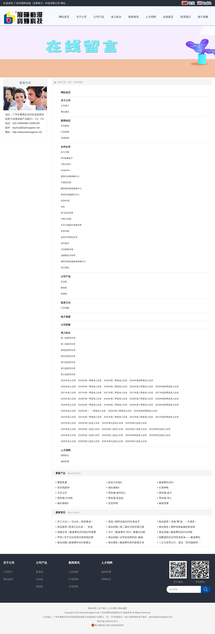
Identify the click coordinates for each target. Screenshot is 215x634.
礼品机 (64, 281)
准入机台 (66, 332)
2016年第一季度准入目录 (90, 386)
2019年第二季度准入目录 (115, 405)
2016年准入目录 (68, 386)
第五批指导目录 (68, 356)
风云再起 (65, 267)
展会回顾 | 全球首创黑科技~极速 (125, 537)
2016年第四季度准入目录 (167, 386)
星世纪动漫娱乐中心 (70, 194)
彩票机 (64, 294)
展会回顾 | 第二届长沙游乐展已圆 (126, 526)
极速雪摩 (164, 503)
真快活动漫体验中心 (70, 176)
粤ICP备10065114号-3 (107, 621)
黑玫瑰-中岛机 (65, 498)
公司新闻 (65, 126)
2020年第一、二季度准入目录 (92, 411)
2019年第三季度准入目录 (141, 405)
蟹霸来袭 (62, 482)
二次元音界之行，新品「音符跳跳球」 (179, 542)
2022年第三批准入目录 (89, 423)
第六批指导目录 (68, 362)
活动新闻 (65, 138)
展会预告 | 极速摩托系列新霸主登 (126, 542)
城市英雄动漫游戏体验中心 (73, 261)
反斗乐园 (65, 152)
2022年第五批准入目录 (112, 423)
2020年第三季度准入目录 (119, 411)
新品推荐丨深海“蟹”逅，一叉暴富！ (178, 521)
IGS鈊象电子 (67, 158)
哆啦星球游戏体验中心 (71, 188)
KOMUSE (65, 200)
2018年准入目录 (68, 399)
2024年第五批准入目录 (159, 435)
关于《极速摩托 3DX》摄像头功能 (126, 532)
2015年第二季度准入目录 (115, 380)
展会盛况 (65, 112)
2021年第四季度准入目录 (167, 417)
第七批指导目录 (68, 368)
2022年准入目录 (68, 423)
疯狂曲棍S (63, 503)
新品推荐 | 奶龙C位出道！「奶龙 (75, 526)
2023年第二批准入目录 (112, 429)
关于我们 (102, 608)
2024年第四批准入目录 (136, 435)
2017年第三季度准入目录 (141, 392)
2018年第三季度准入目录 (141, 399)
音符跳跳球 (63, 487)
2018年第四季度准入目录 (167, 399)
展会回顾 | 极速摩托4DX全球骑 (175, 532)
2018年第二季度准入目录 (115, 399)
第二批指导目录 (68, 344)
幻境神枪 (164, 487)
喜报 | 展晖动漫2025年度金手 (124, 521)
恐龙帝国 (113, 503)
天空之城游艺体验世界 (71, 225)
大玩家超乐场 (67, 249)
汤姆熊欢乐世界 (68, 255)
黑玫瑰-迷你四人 (117, 492)
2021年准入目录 (68, 417)
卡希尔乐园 (66, 219)
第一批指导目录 (68, 338)
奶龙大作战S (115, 482)
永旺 (63, 207)
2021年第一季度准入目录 (90, 417)
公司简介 (65, 105)
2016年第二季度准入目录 (115, 386)
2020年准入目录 (68, 411)
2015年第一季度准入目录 (90, 380)
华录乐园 (65, 231)
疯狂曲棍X (113, 487)
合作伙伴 (66, 146)
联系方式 (66, 302)
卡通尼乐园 (66, 182)
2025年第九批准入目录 (112, 441)
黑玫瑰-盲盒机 (116, 498)
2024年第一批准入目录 (89, 435)
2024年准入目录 (68, 435)
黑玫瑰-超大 (165, 492)
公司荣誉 (66, 324)
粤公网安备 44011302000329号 (107, 625)
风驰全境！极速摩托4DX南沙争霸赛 (76, 532)
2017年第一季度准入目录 (90, 392)
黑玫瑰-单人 (165, 498)
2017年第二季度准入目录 (115, 392)
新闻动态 (66, 120)
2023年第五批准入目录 (159, 429)
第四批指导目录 (68, 350)
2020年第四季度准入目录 (145, 411)
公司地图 (65, 308)
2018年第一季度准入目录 (90, 399)
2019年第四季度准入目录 (167, 405)
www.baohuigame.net (89, 612)
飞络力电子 (66, 164)
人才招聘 (66, 450)
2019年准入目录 (68, 405)
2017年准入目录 (68, 392)
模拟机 (64, 288)
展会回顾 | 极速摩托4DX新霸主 (74, 542)
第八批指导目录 (68, 374)
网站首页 (66, 92)
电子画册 (66, 316)
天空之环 (62, 492)
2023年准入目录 (68, 429)
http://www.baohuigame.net (27, 132)
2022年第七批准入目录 (136, 423)
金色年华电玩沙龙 (69, 237)
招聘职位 (65, 455)
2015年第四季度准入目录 (141, 380)
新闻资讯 (74, 562)
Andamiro (65, 170)
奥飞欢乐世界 (67, 213)
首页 (70, 82)
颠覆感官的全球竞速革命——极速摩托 (179, 537)
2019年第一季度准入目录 (90, 405)
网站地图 (122, 608)
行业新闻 (65, 132)
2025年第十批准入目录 (136, 441)
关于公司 (66, 100)
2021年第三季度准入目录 (141, 417)
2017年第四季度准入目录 (167, 392)
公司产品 (66, 276)
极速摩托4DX (166, 482)
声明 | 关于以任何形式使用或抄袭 (75, 537)
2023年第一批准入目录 (89, 429)
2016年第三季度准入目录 (141, 386)
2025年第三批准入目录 (89, 441)
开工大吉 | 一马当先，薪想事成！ (75, 521)
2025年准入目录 (68, 441)
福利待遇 (65, 461)
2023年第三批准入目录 (136, 429)
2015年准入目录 (68, 380)
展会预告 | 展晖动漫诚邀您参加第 (177, 526)
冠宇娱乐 (65, 243)
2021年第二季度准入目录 (115, 417)
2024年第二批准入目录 (112, 435)
